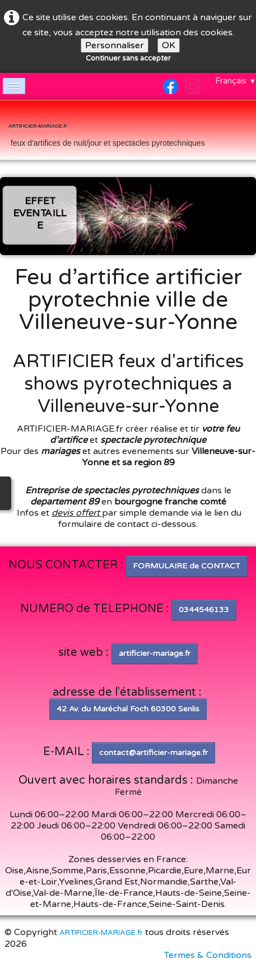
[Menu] (14, 86)
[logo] (106, 131)
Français (235, 81)
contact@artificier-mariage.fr (153, 752)
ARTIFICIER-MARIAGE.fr (101, 932)
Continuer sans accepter (128, 58)
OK (168, 45)
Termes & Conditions (208, 955)
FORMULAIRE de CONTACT (186, 566)
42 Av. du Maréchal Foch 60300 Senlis (128, 709)
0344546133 (204, 609)
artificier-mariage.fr (154, 653)
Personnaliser (114, 45)
